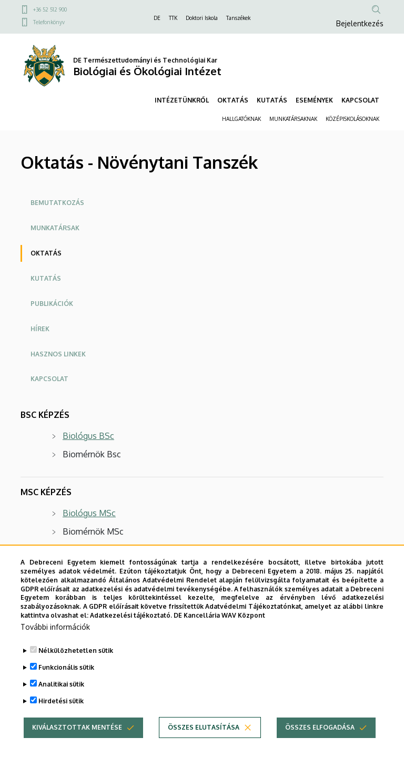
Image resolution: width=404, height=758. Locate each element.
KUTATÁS (272, 100)
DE (157, 18)
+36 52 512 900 (50, 9)
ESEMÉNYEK (314, 100)
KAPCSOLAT (360, 100)
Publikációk (52, 304)
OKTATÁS (232, 100)
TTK (173, 18)
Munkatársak (55, 228)
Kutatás (46, 278)
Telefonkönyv (49, 22)
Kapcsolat (49, 379)
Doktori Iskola (202, 18)
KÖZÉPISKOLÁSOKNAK (352, 119)
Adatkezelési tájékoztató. (131, 632)
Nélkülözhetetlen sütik (75, 667)
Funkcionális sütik (66, 684)
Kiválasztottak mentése (77, 743)
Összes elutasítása (203, 743)
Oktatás (46, 253)
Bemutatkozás (57, 203)
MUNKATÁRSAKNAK (293, 119)
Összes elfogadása (320, 743)
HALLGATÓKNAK (241, 119)
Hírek (40, 329)
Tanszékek (238, 18)
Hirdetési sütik (61, 717)
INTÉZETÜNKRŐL (182, 100)
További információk (55, 643)
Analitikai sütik (61, 700)
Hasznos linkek (58, 354)
